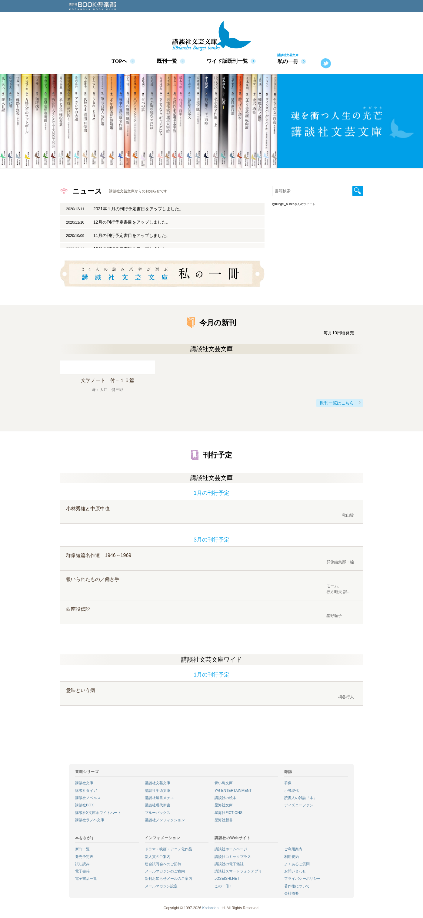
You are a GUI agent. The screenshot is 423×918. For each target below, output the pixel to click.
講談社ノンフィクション (165, 820)
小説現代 (291, 790)
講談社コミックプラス (233, 857)
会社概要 (291, 893)
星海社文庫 (224, 805)
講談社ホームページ (231, 849)
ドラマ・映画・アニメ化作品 (168, 849)
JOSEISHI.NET (227, 878)
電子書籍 (82, 871)
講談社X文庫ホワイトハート (98, 813)
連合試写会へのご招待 (163, 864)
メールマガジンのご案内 (165, 871)
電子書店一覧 (86, 878)
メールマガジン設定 (161, 886)
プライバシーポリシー (302, 878)
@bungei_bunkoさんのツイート (293, 204)
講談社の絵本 (225, 798)
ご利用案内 (293, 849)
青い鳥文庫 (224, 783)
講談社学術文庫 (157, 790)
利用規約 (291, 857)
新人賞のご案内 (157, 857)
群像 (287, 783)
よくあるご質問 (297, 864)
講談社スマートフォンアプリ (238, 871)
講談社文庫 (84, 783)
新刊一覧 (82, 849)
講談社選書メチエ (159, 798)
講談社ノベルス (88, 798)
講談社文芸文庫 (157, 783)
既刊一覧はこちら (337, 402)
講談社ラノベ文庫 (89, 820)
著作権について (297, 886)
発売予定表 (84, 857)
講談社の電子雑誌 (229, 864)
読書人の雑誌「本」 (300, 798)
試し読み (82, 864)
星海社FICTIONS (228, 813)
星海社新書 (224, 820)
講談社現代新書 (157, 805)
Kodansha (210, 908)
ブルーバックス (157, 813)
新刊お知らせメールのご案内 (168, 878)
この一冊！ (224, 886)
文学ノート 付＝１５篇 (107, 380)
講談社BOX (84, 805)
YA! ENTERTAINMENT (233, 790)
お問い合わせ (295, 871)
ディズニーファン (298, 805)
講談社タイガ (86, 790)
